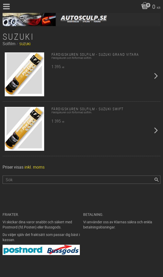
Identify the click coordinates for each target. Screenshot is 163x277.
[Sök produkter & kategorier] (81, 180)
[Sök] (156, 180)
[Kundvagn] (149, 7)
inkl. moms (34, 167)
